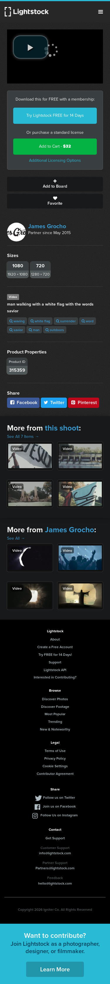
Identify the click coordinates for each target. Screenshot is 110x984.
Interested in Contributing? (55, 677)
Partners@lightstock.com (55, 867)
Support (55, 662)
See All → (16, 538)
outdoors (54, 329)
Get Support (55, 837)
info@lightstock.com (55, 852)
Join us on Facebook (59, 806)
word (88, 320)
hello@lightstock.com (55, 883)
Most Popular (55, 713)
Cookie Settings (55, 765)
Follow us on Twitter (59, 797)
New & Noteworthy (55, 729)
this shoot (62, 427)
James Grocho (47, 226)
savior (16, 329)
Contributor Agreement (55, 773)
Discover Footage (55, 706)
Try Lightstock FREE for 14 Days (55, 115)
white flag (40, 320)
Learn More (55, 969)
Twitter (54, 402)
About (55, 639)
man (34, 329)
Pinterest (83, 402)
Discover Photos (55, 698)
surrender (66, 320)
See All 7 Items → (23, 436)
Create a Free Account (55, 646)
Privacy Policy (55, 758)
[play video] (30, 47)
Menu (100, 11)
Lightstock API (55, 669)
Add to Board (55, 184)
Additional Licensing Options (55, 160)
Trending (55, 721)
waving (17, 320)
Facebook (23, 402)
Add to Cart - (55, 146)
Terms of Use (55, 750)
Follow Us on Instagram (59, 815)
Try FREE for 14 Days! (55, 654)
